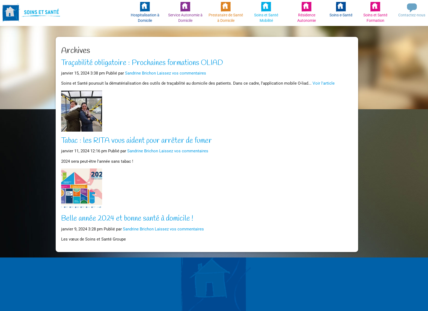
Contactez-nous (411, 15)
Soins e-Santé (340, 15)
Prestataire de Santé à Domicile (226, 18)
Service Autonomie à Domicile (185, 18)
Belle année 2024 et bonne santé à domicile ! (127, 219)
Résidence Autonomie (306, 18)
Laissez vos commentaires (181, 73)
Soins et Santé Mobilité (266, 18)
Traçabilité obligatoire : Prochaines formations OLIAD (142, 63)
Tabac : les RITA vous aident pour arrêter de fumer (136, 141)
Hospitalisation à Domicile (145, 18)
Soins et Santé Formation (375, 18)
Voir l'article (324, 83)
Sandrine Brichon (140, 73)
